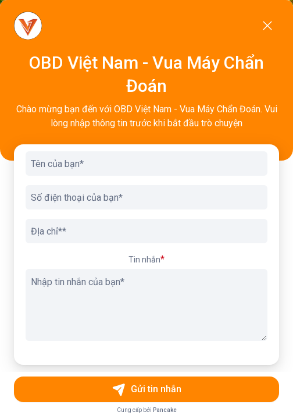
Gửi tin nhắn (146, 389)
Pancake (165, 410)
